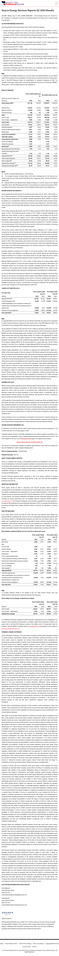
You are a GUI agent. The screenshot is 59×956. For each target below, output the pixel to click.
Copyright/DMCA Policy (52, 943)
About (2, 943)
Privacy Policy (26, 946)
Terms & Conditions (38, 943)
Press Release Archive (11, 943)
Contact (34, 946)
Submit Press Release (25, 943)
